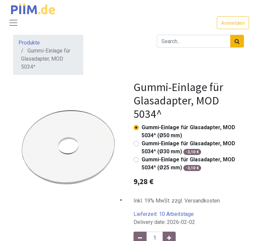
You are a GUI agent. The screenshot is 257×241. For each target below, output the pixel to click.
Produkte (29, 42)
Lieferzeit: (164, 214)
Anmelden (233, 22)
